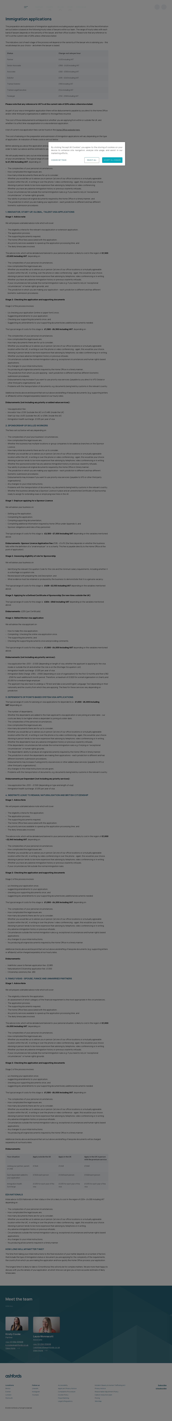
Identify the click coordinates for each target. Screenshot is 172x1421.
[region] (86, 153)
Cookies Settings (58, 160)
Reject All (91, 160)
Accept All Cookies (112, 160)
